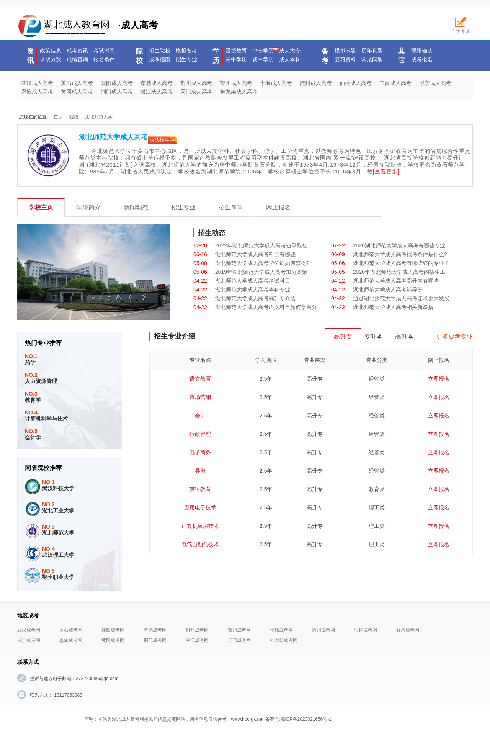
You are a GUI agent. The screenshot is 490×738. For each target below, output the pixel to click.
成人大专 (290, 50)
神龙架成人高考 (239, 91)
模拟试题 (345, 50)
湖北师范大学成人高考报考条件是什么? (400, 254)
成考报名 (422, 59)
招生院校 (159, 50)
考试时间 (104, 50)
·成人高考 (87, 26)
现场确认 (422, 50)
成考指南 (159, 59)
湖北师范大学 (99, 116)
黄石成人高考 (77, 83)
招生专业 (186, 59)
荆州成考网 (197, 630)
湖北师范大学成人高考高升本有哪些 (396, 281)
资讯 (30, 55)
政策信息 (50, 50)
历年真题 (372, 50)
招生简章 (231, 207)
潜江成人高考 (156, 91)
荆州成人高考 (196, 83)
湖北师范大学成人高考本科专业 (252, 289)
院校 (139, 55)
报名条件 (104, 59)
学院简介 (88, 207)
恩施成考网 (70, 640)
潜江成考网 (197, 640)
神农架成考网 (283, 640)
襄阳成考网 (112, 630)
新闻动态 (136, 207)
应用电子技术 (200, 507)
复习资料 (345, 59)
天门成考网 (239, 640)
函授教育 (236, 50)
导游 (200, 471)
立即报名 (438, 379)
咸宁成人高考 (435, 83)
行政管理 (200, 434)
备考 (325, 55)
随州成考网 (323, 630)
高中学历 (236, 59)
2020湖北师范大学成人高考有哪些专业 (399, 245)
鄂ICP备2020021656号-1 (306, 719)
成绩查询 (77, 59)
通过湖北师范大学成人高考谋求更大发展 (401, 298)
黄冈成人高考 (77, 91)
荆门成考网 (155, 640)
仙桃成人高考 (356, 83)
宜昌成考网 (407, 630)
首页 (58, 116)
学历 (215, 55)
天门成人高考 (196, 91)
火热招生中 (162, 140)
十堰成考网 (281, 630)
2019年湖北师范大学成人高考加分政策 (261, 272)
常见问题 (372, 59)
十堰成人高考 (276, 83)
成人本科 (290, 59)
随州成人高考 (316, 83)
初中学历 (263, 59)
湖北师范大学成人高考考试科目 (252, 281)
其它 (401, 55)
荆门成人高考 (117, 91)
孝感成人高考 (156, 83)
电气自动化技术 (200, 544)
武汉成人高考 (37, 83)
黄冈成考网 (112, 640)
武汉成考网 (28, 630)
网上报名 (278, 207)
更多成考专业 (454, 336)
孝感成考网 (155, 630)
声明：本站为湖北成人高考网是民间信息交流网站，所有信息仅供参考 (155, 719)
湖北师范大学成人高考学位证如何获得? (262, 263)
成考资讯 (77, 50)
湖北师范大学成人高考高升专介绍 (255, 298)
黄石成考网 (70, 630)
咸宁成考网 (28, 640)
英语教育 (200, 489)
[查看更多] (386, 172)
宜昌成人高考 (395, 83)
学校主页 (41, 207)
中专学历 (263, 50)
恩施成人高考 (37, 91)
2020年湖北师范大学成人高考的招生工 (399, 272)
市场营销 (200, 397)
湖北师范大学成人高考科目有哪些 (255, 254)
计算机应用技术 (200, 526)
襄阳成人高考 (117, 83)
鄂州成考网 (239, 630)
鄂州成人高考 (236, 83)
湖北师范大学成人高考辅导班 (388, 289)
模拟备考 (186, 50)
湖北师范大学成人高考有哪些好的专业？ (401, 263)
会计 (200, 415)
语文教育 (200, 379)
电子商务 (200, 452)
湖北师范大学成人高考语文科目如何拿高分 (266, 307)
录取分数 (50, 59)
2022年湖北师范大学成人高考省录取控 (261, 245)
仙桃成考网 (365, 630)
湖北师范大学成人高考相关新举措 (393, 307)
